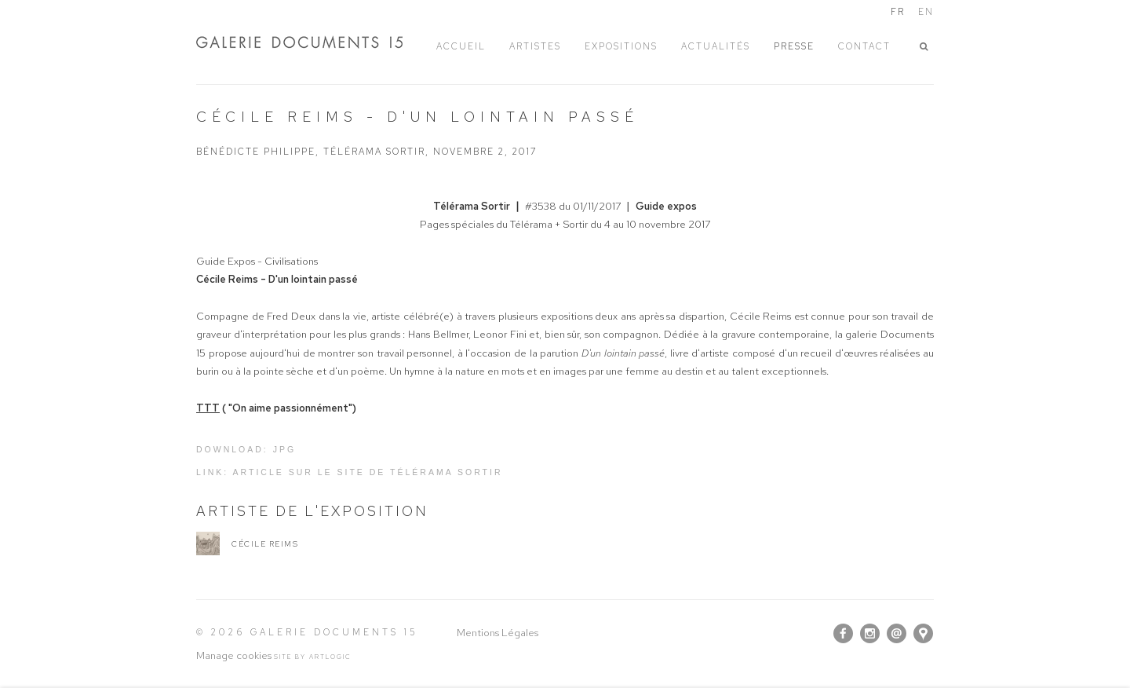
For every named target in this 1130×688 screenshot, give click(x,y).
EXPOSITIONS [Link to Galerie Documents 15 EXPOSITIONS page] (621, 46)
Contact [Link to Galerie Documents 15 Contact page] (864, 46)
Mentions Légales (497, 632)
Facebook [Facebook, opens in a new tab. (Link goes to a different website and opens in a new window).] (843, 634)
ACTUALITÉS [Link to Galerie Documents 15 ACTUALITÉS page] (715, 46)
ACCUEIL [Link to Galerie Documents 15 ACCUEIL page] (461, 46)
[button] (927, 47)
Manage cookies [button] (234, 655)
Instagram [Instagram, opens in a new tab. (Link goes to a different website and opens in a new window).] (870, 634)
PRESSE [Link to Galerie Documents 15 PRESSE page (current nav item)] (794, 46)
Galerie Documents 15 (314, 42)
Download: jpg (246, 449)
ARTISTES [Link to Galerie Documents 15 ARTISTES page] (535, 46)
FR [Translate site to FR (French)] (898, 11)
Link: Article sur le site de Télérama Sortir (349, 472)
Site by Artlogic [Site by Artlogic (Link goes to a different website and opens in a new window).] (313, 657)
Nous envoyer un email (896, 633)
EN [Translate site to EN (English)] (926, 11)
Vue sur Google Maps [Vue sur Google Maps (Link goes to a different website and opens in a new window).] (923, 633)
